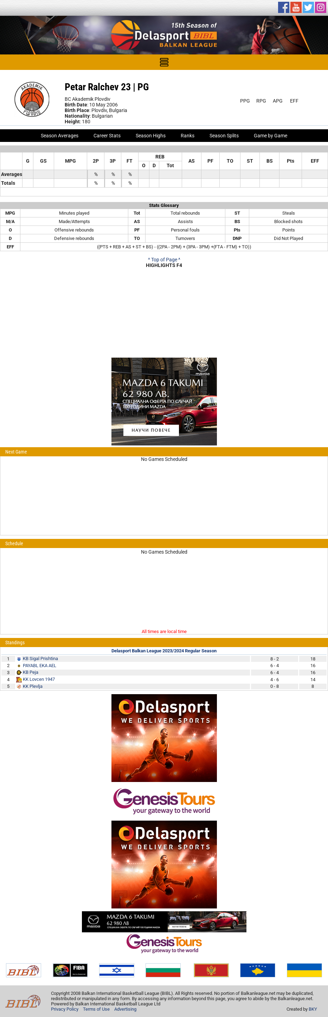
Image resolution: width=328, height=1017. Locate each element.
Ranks (187, 135)
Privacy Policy (64, 1009)
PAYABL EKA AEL (39, 665)
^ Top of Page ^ (164, 259)
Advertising (125, 1009)
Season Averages (59, 135)
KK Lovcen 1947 (39, 679)
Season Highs (151, 135)
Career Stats (107, 135)
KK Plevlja (33, 686)
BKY (313, 1009)
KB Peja (30, 672)
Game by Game (270, 135)
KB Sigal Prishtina (40, 658)
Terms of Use (96, 1009)
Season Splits (224, 135)
